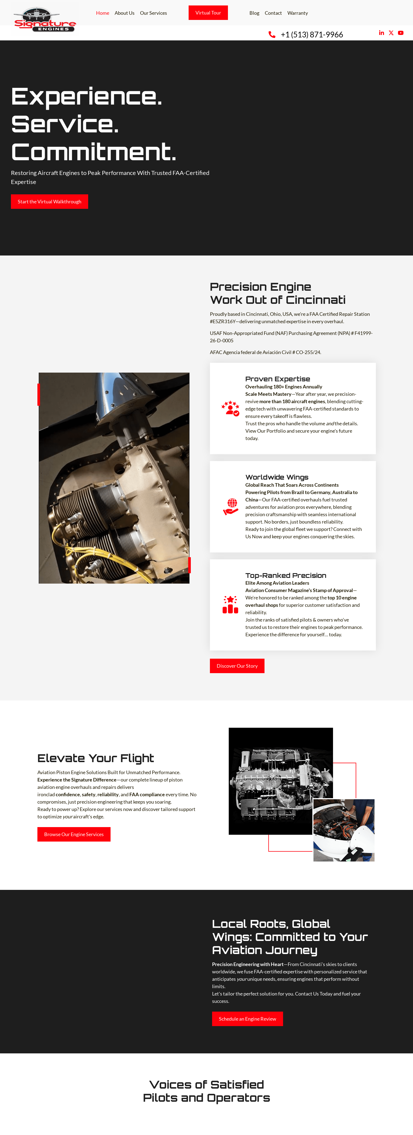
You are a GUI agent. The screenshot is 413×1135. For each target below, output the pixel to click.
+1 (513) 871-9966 (312, 34)
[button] (381, 32)
